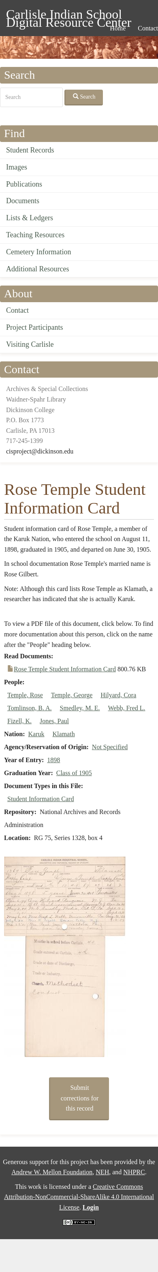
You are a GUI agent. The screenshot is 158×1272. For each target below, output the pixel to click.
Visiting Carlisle (29, 344)
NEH (102, 1172)
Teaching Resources (35, 235)
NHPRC (134, 1172)
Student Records (30, 150)
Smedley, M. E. (80, 708)
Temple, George (72, 695)
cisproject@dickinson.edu (39, 451)
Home (118, 28)
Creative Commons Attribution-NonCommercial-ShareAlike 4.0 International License (79, 1197)
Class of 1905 (74, 772)
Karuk (36, 734)
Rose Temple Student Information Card (65, 669)
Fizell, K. (19, 721)
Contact (17, 310)
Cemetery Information (38, 252)
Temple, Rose (25, 695)
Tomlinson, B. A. (29, 708)
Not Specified (110, 746)
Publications (24, 184)
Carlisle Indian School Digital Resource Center (68, 15)
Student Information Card (40, 798)
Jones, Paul (54, 721)
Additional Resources (37, 269)
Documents (22, 201)
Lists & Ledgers (29, 218)
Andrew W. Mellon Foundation (51, 1172)
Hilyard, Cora (118, 695)
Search (84, 96)
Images (16, 167)
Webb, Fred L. (126, 708)
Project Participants (34, 327)
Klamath (64, 734)
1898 (53, 759)
